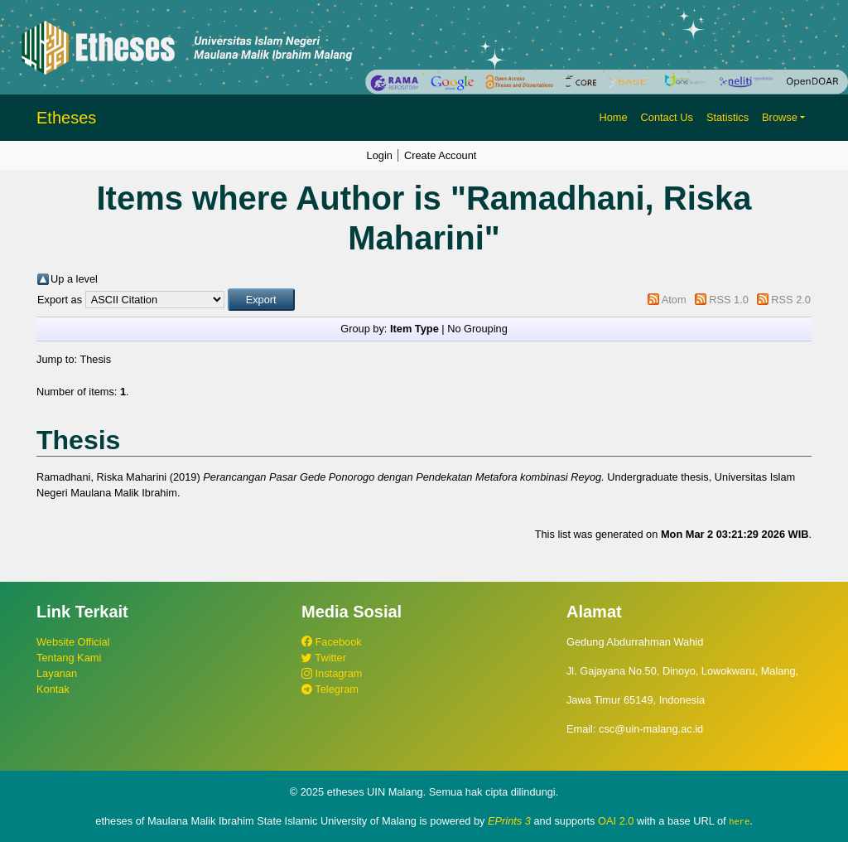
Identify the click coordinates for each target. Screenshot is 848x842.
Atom (674, 299)
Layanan (56, 673)
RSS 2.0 (791, 299)
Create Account (440, 155)
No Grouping (477, 328)
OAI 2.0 (616, 821)
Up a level (74, 279)
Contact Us (667, 117)
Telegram (330, 689)
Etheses (66, 118)
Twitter (323, 657)
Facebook (331, 642)
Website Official (72, 642)
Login (380, 155)
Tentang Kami (68, 657)
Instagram (331, 673)
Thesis (95, 359)
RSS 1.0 (729, 299)
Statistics (727, 117)
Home (613, 117)
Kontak (53, 689)
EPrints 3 (509, 821)
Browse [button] (779, 117)
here (739, 821)
